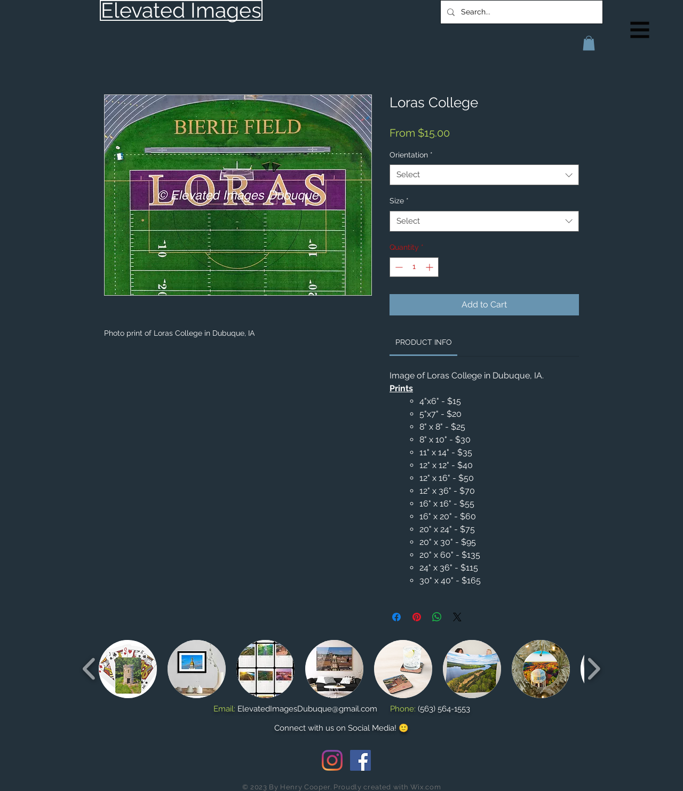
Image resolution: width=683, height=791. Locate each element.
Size (399, 200)
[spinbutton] (414, 267)
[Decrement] (397, 267)
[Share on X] (457, 617)
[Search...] (520, 12)
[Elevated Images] (181, 10)
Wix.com (425, 787)
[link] (423, 342)
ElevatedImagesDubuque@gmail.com (307, 709)
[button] (640, 30)
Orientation (411, 155)
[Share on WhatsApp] (437, 617)
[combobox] (484, 174)
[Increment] (430, 267)
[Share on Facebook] (396, 617)
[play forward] (594, 668)
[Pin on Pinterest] (416, 617)
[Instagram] (332, 760)
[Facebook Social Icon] (360, 760)
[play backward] (89, 668)
